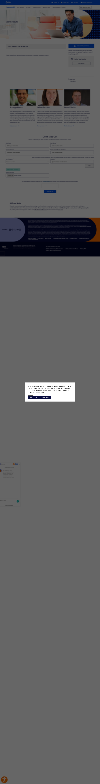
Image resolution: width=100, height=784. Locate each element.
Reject (37, 397)
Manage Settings (45, 397)
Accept (30, 397)
